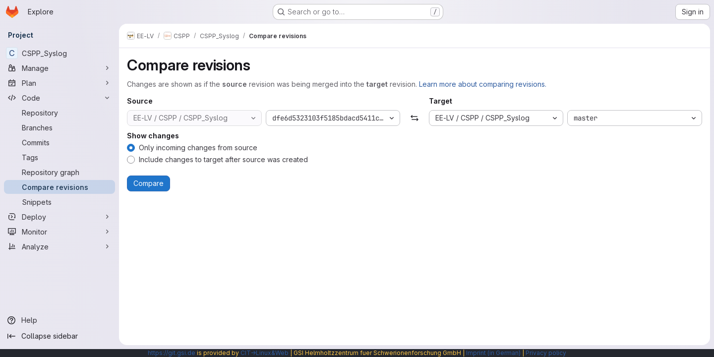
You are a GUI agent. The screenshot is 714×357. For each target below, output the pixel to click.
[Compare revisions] (59, 187)
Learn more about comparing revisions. (482, 84)
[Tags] (59, 157)
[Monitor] (59, 231)
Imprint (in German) (493, 353)
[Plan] (59, 83)
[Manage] (59, 68)
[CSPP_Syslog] (59, 53)
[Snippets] (59, 202)
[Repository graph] (59, 172)
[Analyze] (59, 246)
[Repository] (59, 112)
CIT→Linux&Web (264, 353)
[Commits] (59, 142)
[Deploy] (59, 217)
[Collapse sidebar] (59, 336)
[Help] (59, 320)
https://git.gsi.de (171, 353)
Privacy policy (546, 353)
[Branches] (59, 127)
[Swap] (414, 118)
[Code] (59, 98)
